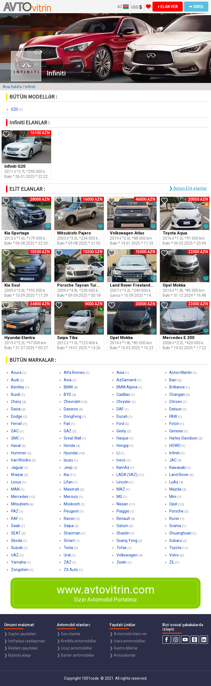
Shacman (72, 533)
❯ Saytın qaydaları (20, 634)
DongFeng (72, 416)
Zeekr (121, 562)
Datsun (175, 409)
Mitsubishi (20, 504)
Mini (172, 496)
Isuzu (68, 460)
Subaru (175, 540)
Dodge (16, 416)
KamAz (122, 467)
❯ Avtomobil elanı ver (128, 634)
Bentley (17, 387)
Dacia (16, 409)
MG (119, 496)
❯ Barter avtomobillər (75, 655)
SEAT (16, 533)
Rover (174, 518)
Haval (16, 445)
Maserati (71, 489)
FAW (173, 416)
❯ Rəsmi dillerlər (124, 648)
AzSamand (126, 380)
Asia (120, 372)
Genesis (176, 431)
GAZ (67, 431)
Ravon (69, 518)
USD (137, 7)
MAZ (120, 489)
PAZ (14, 511)
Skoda (16, 540)
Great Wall (72, 438)
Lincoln (122, 482)
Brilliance (177, 387)
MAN (15, 489)
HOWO (175, 445)
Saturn (122, 525)
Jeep (68, 467)
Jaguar (17, 467)
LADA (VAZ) (126, 474)
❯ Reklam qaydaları (21, 648)
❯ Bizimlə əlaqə (17, 655)
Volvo (174, 555)
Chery (16, 401)
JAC (173, 460)
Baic (173, 380)
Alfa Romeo (74, 372)
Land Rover (179, 474)
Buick (15, 394)
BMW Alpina (126, 387)
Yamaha (18, 562)
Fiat (67, 423)
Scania (175, 525)
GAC (15, 431)
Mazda (175, 489)
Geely (121, 431)
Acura (16, 372)
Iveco (121, 460)
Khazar (17, 474)
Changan (177, 394)
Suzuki (17, 547)
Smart (69, 540)
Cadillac (123, 394)
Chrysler (123, 401)
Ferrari (16, 423)
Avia (67, 380)
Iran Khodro (21, 460)
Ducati (121, 416)
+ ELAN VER (167, 6)
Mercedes (19, 496)
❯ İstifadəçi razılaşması (24, 641)
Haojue (122, 438)
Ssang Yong (126, 540)
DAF (120, 409)
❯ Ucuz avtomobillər (74, 648)
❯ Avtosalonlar (123, 655)
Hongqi (122, 445)
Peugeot (71, 511)
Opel (173, 504)
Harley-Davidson (183, 438)
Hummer (18, 453)
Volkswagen (127, 555)
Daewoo (71, 409)
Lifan (68, 482)
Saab (15, 525)
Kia (66, 474)
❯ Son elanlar (68, 634)
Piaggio (122, 511)
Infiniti (174, 453)
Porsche (176, 511)
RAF (14, 518)
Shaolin (122, 533)
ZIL (171, 562)
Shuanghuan (180, 533)
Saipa (69, 525)
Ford (120, 423)
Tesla (68, 547)
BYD (67, 394)
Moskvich (72, 504)
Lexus (16, 482)
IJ (118, 453)
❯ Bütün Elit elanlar (188, 188)
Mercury (71, 496)
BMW (68, 387)
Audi (15, 380)
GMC (15, 438)
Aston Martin (180, 372)
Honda (69, 445)
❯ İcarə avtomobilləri (127, 641)
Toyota (175, 547)
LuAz (173, 482)
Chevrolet (72, 401)
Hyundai (71, 453)
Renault (123, 518)
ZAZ (67, 562)
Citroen (175, 401)
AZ (123, 7)
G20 (14, 109)
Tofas (121, 547)
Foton (174, 423)
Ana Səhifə (12, 87)
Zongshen (20, 569)
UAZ (15, 555)
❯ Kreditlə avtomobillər (76, 641)
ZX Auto (71, 569)
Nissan (122, 504)
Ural (67, 555)
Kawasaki (177, 467)
